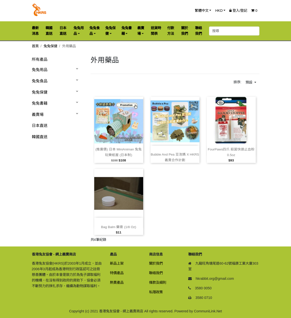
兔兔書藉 (39, 103)
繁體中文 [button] (202, 10)
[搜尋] (234, 31)
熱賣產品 (117, 282)
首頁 (35, 46)
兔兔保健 (50, 46)
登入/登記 (238, 10)
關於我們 (156, 263)
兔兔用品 (39, 70)
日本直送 (39, 125)
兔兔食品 (39, 81)
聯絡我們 (156, 273)
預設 (249, 82)
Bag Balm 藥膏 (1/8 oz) (118, 227)
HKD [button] (218, 10)
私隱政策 (156, 292)
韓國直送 (39, 137)
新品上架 (117, 263)
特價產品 (117, 273)
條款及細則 (157, 282)
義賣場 (38, 114)
